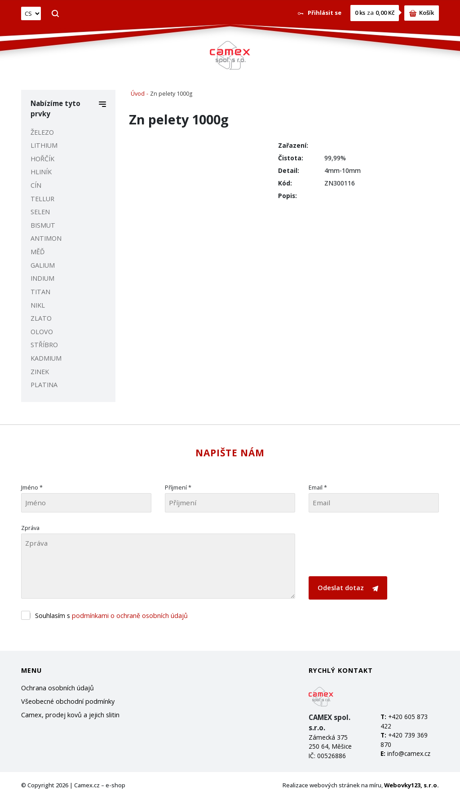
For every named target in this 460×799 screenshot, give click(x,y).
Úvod (138, 93)
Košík (421, 13)
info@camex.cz (408, 753)
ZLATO (41, 318)
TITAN (40, 291)
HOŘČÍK (42, 159)
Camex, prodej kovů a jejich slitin (70, 715)
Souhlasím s (111, 615)
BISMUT (43, 225)
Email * (318, 487)
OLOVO (42, 331)
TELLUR (42, 198)
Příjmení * (178, 487)
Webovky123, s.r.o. (411, 785)
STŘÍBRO (44, 344)
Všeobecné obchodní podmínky (68, 701)
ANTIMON (46, 238)
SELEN (40, 211)
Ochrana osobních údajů (57, 688)
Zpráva (30, 528)
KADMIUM (46, 358)
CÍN (36, 185)
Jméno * (32, 487)
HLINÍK (41, 172)
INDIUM (42, 278)
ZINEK (40, 371)
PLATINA (44, 384)
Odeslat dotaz (348, 587)
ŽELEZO (42, 132)
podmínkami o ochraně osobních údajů (130, 615)
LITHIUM (44, 145)
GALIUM (43, 265)
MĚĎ (37, 251)
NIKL (38, 305)
